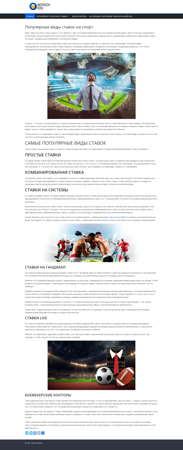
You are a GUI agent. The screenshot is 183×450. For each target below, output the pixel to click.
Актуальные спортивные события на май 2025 (110, 16)
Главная (30, 16)
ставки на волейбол (117, 217)
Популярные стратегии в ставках (52, 16)
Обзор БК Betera (79, 16)
